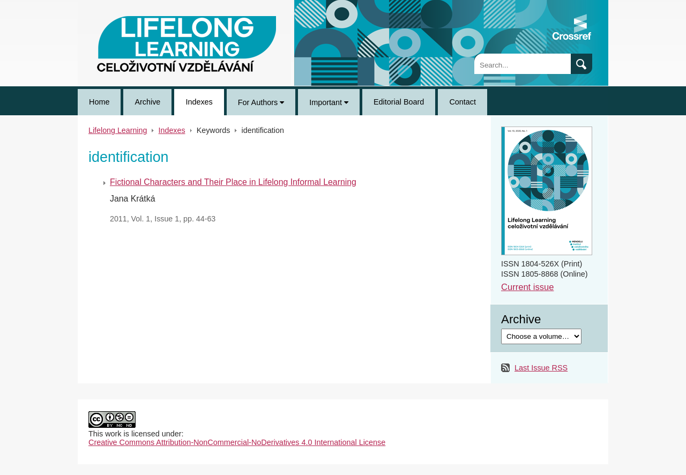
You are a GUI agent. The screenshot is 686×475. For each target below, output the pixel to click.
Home (99, 102)
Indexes (198, 102)
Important (328, 102)
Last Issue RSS (541, 367)
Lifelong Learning (107, 4)
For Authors (261, 102)
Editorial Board (399, 102)
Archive (147, 102)
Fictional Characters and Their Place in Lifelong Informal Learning (233, 182)
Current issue (527, 287)
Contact (462, 102)
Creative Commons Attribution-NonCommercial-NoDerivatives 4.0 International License (236, 442)
